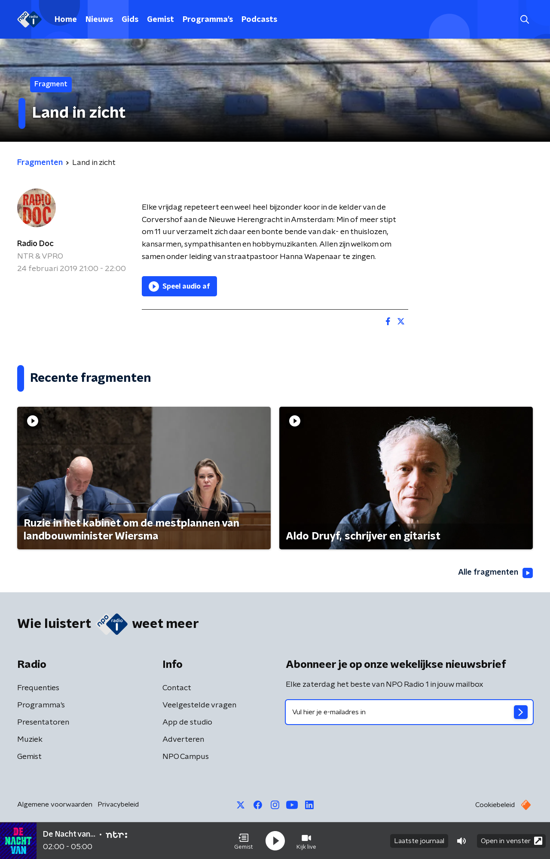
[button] (243, 841)
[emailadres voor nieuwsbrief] (409, 712)
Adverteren (183, 739)
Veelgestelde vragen (199, 705)
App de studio (187, 722)
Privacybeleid (118, 804)
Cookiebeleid (495, 804)
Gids (130, 20)
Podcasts (259, 20)
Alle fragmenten (495, 573)
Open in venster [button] (511, 841)
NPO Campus (185, 757)
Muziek (30, 739)
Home (66, 20)
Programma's (208, 20)
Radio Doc (35, 244)
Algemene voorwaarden (54, 804)
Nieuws (99, 20)
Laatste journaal (419, 841)
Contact (176, 688)
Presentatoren (43, 722)
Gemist (160, 20)
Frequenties (38, 688)
